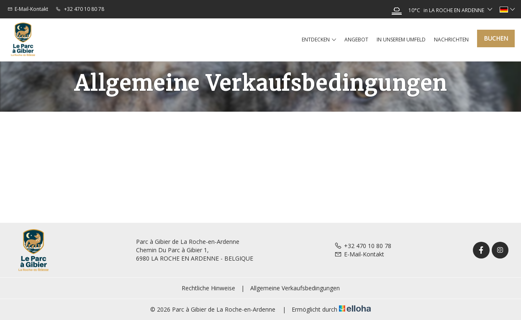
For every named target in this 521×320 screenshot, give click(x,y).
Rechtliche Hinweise (208, 288)
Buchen (496, 38)
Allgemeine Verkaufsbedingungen (295, 288)
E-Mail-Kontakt (359, 254)
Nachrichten (451, 39)
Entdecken (319, 40)
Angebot (356, 39)
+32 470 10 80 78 (362, 246)
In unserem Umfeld (401, 39)
